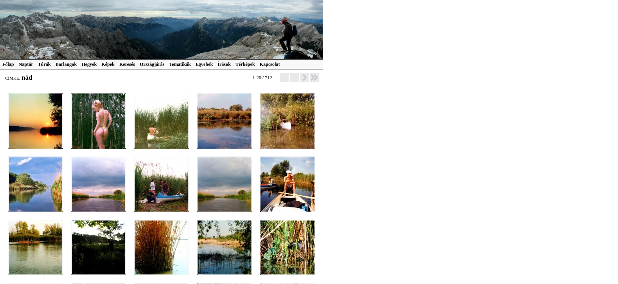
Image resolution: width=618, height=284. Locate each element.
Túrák (44, 64)
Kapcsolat (270, 64)
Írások (224, 64)
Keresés (127, 64)
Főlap (8, 64)
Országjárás (152, 64)
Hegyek (89, 64)
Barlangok (66, 64)
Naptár (26, 64)
